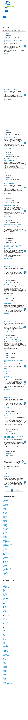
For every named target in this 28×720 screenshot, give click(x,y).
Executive (5, 520)
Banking (5, 506)
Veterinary (5, 574)
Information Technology (8, 534)
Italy (4, 597)
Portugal (5, 605)
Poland (4, 603)
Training (5, 572)
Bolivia (4, 635)
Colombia (5, 639)
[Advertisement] (12, 67)
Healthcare (5, 530)
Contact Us (19, 688)
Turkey (4, 682)
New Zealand (6, 655)
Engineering (5, 516)
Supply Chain (6, 569)
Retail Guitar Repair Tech (11, 89)
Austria (4, 585)
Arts (4, 501)
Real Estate (5, 558)
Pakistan (5, 667)
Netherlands (5, 601)
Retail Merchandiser (10, 266)
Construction (6, 510)
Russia (4, 607)
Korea (4, 664)
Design (4, 513)
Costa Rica (5, 622)
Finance (5, 522)
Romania (5, 606)
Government (5, 528)
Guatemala (5, 623)
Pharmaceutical (6, 553)
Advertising (5, 504)
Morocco (5, 650)
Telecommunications (7, 570)
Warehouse (5, 576)
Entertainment (6, 517)
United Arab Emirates (7, 683)
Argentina (5, 634)
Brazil (4, 637)
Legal (4, 542)
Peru (4, 643)
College (4, 509)
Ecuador (5, 641)
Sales (4, 564)
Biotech (4, 508)
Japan (4, 663)
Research (5, 560)
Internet (4, 538)
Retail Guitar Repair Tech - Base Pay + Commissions (13, 41)
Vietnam (5, 674)
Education (5, 514)
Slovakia (5, 609)
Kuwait (4, 678)
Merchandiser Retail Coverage (13, 340)
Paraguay (5, 642)
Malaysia (5, 666)
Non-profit (5, 549)
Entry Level (5, 518)
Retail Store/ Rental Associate (13, 224)
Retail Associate (9, 458)
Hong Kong (5, 661)
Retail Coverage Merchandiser (13, 285)
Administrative (6, 502)
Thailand (5, 672)
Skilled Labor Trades (7, 566)
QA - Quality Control (7, 557)
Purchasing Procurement (8, 556)
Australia (5, 654)
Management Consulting (8, 544)
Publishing (5, 554)
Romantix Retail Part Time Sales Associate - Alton (13, 436)
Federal (4, 525)
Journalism (5, 540)
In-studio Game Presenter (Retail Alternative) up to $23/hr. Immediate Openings (13, 246)
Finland (4, 590)
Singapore (5, 670)
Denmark (5, 589)
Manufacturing (6, 545)
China (4, 659)
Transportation (6, 573)
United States (6, 619)
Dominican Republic (7, 629)
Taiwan (4, 671)
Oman (4, 679)
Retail (4, 562)
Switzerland (5, 613)
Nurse (4, 550)
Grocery (5, 529)
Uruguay (5, 645)
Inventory (5, 537)
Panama (5, 625)
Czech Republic (6, 587)
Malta (4, 599)
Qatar (4, 680)
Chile (4, 638)
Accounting (5, 500)
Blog (6, 10)
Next (21, 490)
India (4, 662)
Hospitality (5, 532)
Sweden (5, 611)
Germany (5, 593)
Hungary (5, 594)
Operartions (5, 552)
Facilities (5, 521)
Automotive (5, 505)
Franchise (5, 524)
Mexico (4, 618)
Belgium (5, 586)
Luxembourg (5, 598)
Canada (5, 617)
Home (15, 688)
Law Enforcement (6, 541)
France (4, 591)
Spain (4, 610)
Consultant (5, 512)
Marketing (5, 546)
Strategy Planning (7, 568)
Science (5, 565)
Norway (4, 602)
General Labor (6, 526)
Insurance (5, 536)
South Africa (5, 651)
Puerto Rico (5, 630)
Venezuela (5, 646)
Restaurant (5, 561)
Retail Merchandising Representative (10, 377)
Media (4, 548)
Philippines (5, 668)
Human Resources (7, 533)
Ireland (4, 595)
